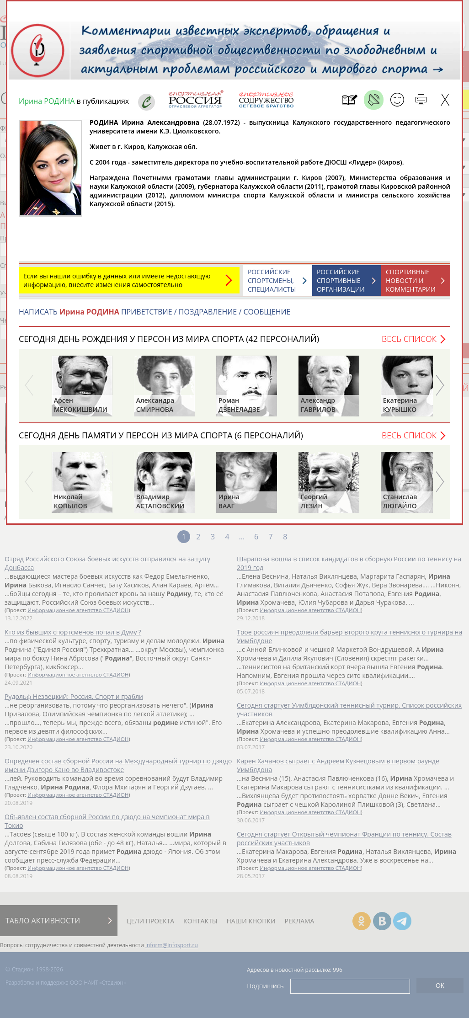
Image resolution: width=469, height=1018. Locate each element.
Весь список (409, 343)
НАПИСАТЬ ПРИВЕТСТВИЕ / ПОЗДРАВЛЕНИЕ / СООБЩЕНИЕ (155, 316)
